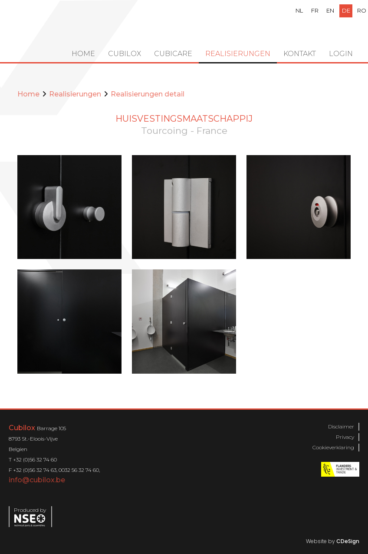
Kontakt (299, 54)
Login (341, 54)
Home (83, 54)
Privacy (345, 437)
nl (299, 10)
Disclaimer (341, 426)
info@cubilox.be (37, 480)
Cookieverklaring (333, 447)
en (330, 10)
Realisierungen (237, 54)
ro (361, 10)
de (346, 10)
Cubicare (173, 54)
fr (315, 10)
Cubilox (124, 54)
